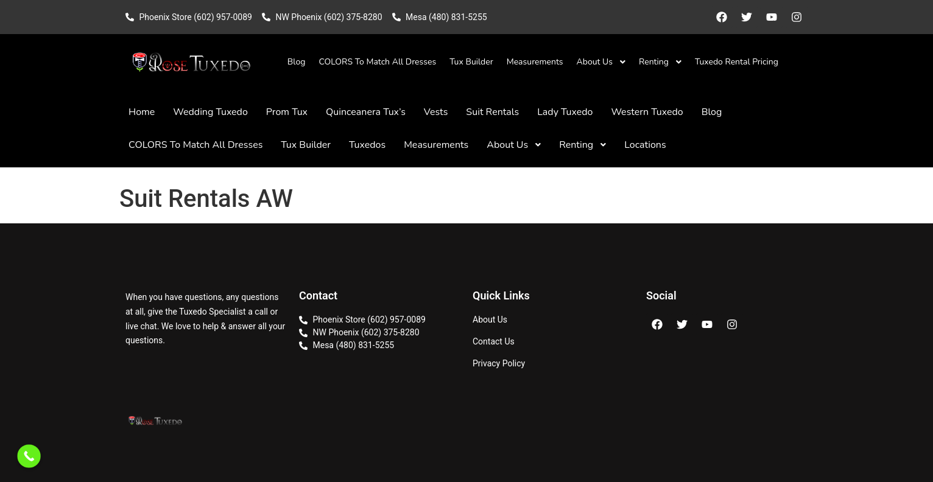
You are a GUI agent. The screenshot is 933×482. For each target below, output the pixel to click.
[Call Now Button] (29, 456)
